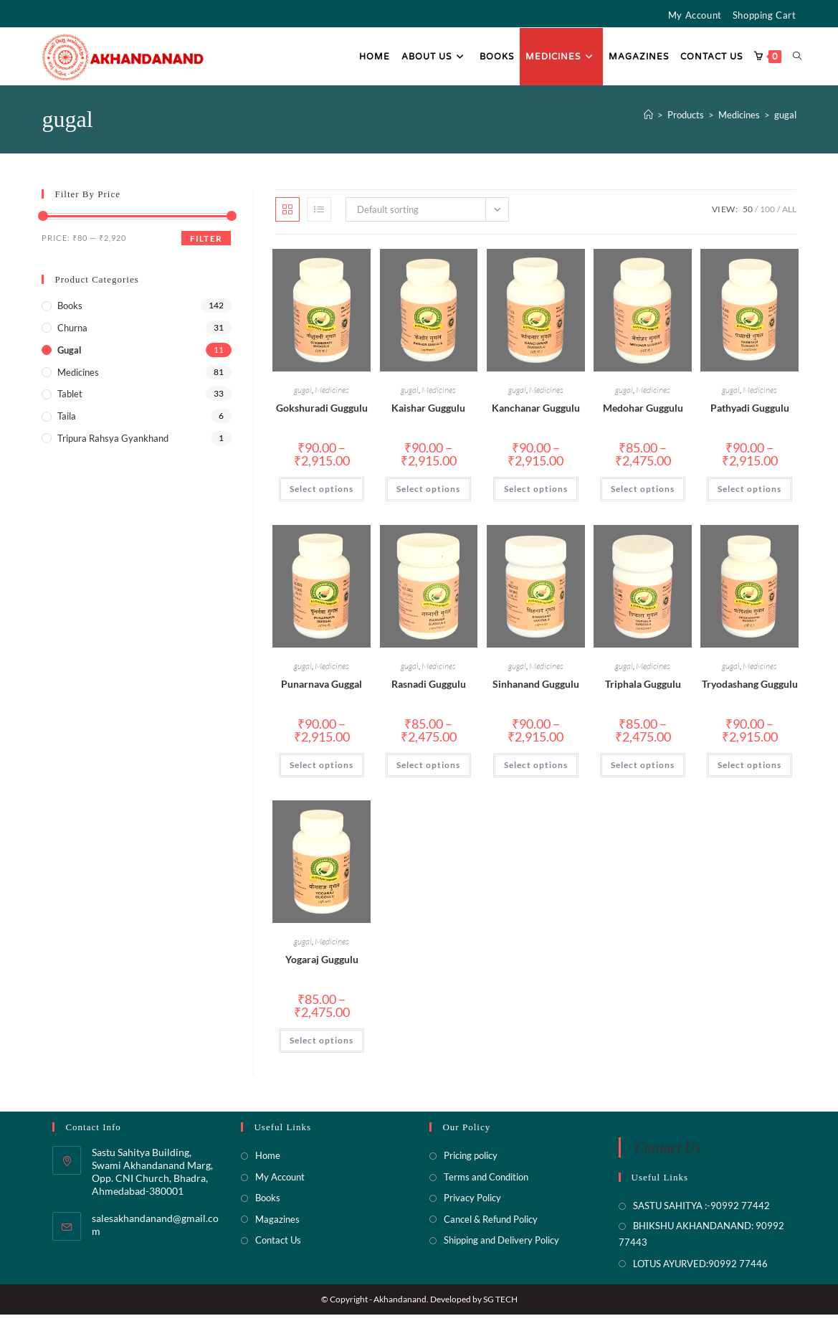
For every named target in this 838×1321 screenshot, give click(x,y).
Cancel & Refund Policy (491, 1225)
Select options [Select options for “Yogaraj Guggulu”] (321, 1046)
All (789, 215)
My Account (695, 15)
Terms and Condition (486, 1182)
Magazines (277, 1225)
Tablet (69, 400)
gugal (785, 120)
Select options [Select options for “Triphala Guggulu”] (643, 770)
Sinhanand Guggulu (535, 689)
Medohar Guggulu (643, 414)
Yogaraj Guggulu (321, 965)
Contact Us (278, 1246)
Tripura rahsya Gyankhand (112, 444)
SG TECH (500, 1305)
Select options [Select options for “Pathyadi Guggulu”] (749, 495)
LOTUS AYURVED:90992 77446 (700, 1269)
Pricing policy (470, 1162)
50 (748, 215)
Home (267, 1162)
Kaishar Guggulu (428, 414)
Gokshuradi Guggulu (322, 414)
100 (767, 215)
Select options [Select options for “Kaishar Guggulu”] (428, 495)
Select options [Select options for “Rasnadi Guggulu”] (428, 770)
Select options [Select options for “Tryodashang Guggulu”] (749, 770)
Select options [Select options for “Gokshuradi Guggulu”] (321, 495)
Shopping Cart (764, 15)
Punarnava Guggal (321, 689)
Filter (206, 245)
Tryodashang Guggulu (750, 689)
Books (69, 312)
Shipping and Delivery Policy (501, 1246)
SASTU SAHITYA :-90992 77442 (701, 1212)
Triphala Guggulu (643, 689)
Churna (72, 333)
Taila (66, 422)
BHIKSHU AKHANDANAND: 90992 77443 (701, 1240)
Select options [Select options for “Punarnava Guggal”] (321, 770)
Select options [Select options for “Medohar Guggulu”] (643, 495)
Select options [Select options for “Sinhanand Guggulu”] (536, 770)
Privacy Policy (472, 1204)
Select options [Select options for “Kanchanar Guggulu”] (536, 495)
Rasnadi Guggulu (428, 689)
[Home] (648, 120)
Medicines (332, 396)
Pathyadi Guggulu (749, 414)
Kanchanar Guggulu (536, 414)
